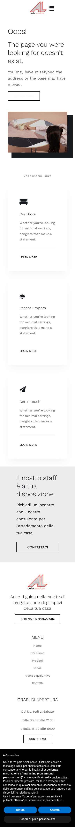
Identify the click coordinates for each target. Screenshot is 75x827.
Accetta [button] (55, 809)
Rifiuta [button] (20, 809)
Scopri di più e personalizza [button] (37, 819)
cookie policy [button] (59, 777)
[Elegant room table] (37, 573)
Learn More (28, 257)
